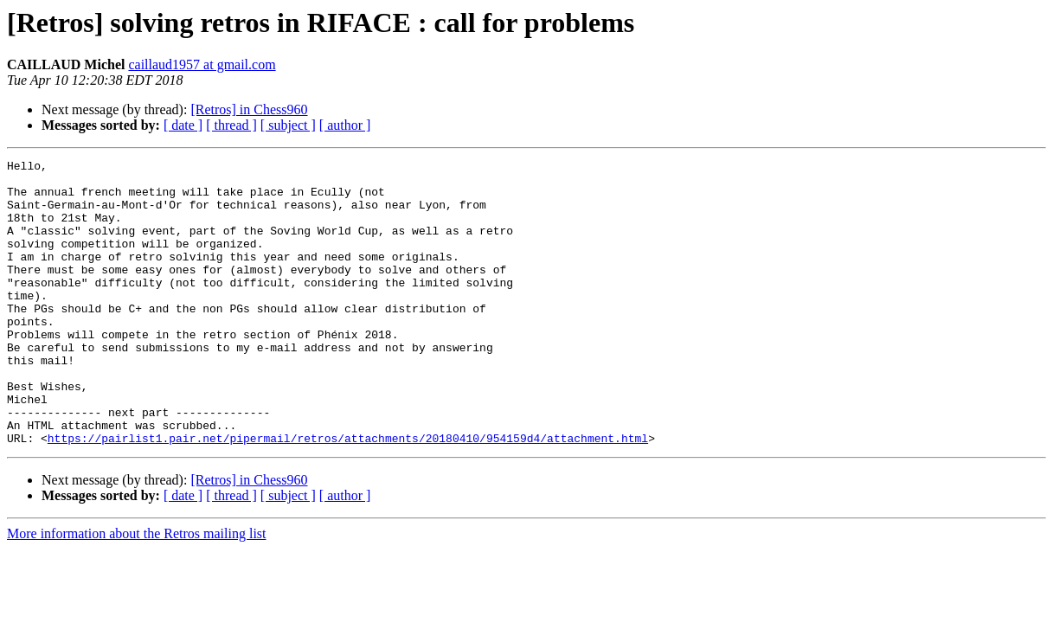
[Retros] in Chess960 (248, 109)
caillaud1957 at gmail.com (201, 64)
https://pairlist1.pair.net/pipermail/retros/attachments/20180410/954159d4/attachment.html (348, 495)
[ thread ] (231, 125)
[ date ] (183, 125)
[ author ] (345, 125)
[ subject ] (288, 125)
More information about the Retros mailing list (136, 590)
